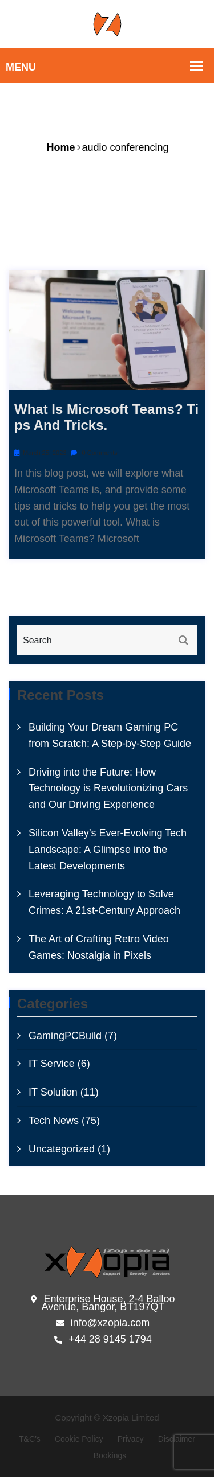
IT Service (52, 1063)
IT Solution (53, 1092)
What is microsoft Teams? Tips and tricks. (106, 417)
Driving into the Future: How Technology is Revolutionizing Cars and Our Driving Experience (108, 788)
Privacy (131, 1438)
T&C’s (30, 1438)
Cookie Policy (79, 1438)
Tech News (54, 1120)
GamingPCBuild (65, 1035)
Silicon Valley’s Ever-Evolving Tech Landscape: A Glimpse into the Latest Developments (108, 849)
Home (60, 147)
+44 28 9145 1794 (103, 1340)
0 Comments (94, 452)
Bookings (110, 1455)
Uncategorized (62, 1149)
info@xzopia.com (103, 1323)
